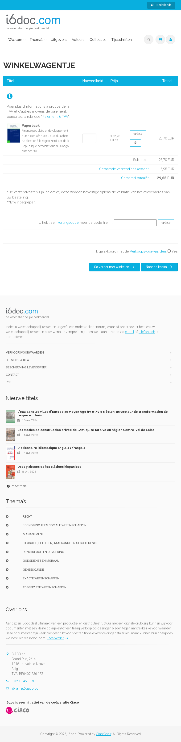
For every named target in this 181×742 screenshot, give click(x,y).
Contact (12, 374)
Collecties (98, 40)
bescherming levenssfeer (26, 367)
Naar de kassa (159, 267)
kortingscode (68, 222)
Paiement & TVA (55, 116)
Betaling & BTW (17, 360)
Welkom (15, 40)
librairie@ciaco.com (23, 688)
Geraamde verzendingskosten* (124, 169)
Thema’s (36, 40)
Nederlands (161, 5)
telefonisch (147, 332)
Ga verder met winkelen (115, 267)
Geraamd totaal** (135, 178)
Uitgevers (58, 40)
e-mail (129, 332)
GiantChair (103, 734)
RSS (9, 382)
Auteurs (78, 40)
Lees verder (57, 638)
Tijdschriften (121, 40)
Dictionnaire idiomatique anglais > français (51, 448)
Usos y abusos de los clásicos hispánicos (49, 466)
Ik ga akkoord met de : (136, 251)
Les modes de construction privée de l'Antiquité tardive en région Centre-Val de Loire (85, 430)
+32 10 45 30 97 (21, 681)
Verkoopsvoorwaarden (148, 251)
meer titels (16, 486)
